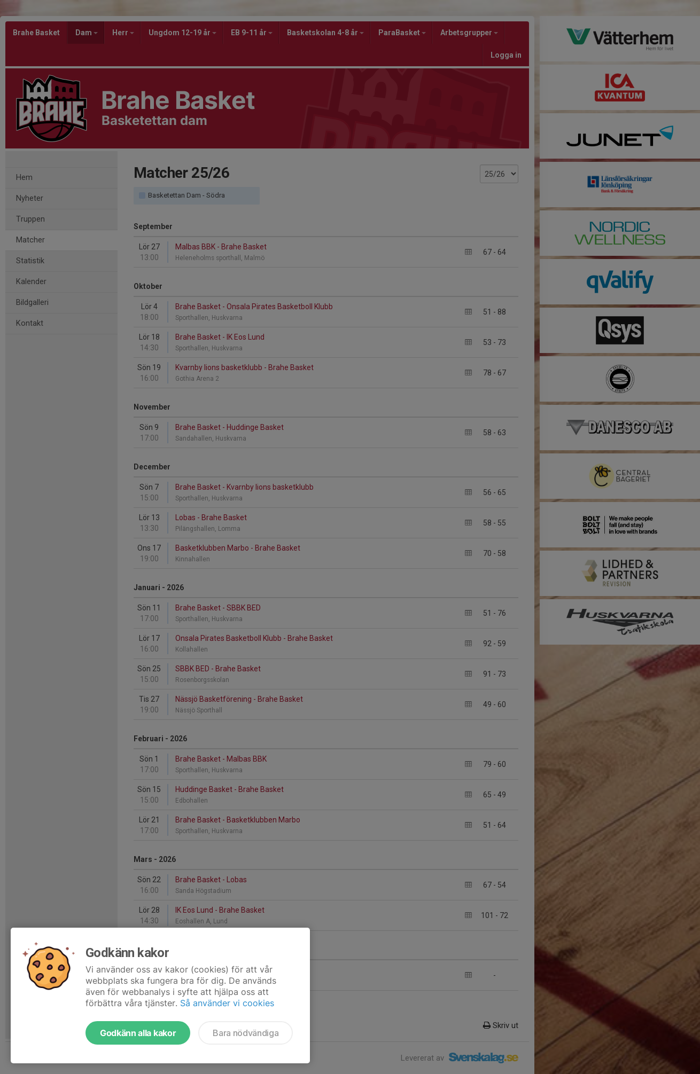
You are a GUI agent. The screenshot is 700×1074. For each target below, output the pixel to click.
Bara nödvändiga (245, 1033)
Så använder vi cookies (227, 1003)
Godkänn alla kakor (138, 1033)
